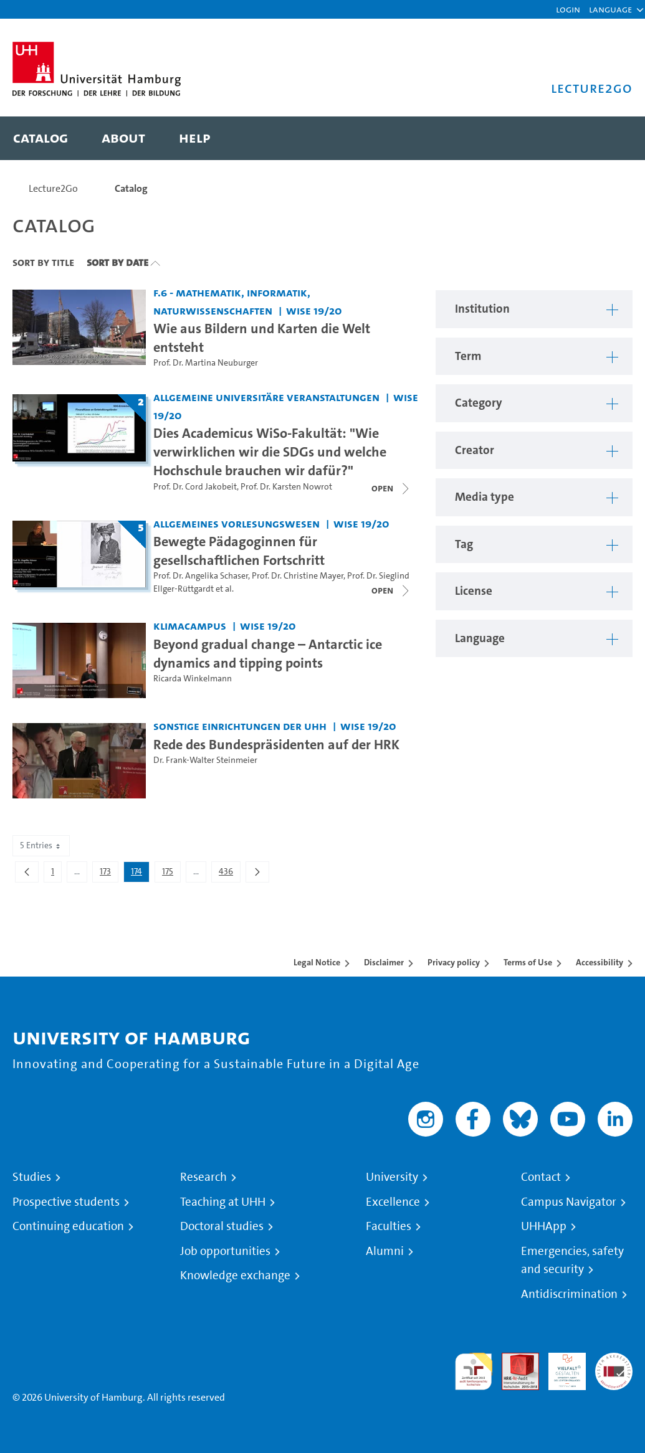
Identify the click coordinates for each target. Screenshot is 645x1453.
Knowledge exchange (235, 1275)
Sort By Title (43, 262)
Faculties (388, 1226)
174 (140, 874)
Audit (513, 1359)
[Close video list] (391, 488)
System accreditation (614, 1367)
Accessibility (599, 962)
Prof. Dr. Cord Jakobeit (195, 487)
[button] (610, 9)
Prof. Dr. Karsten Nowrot (286, 487)
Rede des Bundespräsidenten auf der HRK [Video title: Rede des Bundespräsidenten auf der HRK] (276, 744)
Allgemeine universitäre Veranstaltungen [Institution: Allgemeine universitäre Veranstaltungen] (266, 397)
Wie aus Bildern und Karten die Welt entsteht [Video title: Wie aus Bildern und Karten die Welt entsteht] (261, 337)
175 (171, 874)
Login (568, 9)
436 (229, 874)
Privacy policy (454, 962)
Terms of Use (528, 962)
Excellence (393, 1202)
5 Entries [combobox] (41, 845)
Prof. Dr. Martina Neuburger (205, 363)
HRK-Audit (560, 1367)
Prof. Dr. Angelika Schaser (200, 576)
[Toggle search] (611, 138)
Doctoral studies (222, 1226)
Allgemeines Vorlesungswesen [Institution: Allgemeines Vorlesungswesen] (236, 523)
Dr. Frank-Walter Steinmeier (205, 760)
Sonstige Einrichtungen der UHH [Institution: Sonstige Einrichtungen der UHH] (240, 726)
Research (203, 1177)
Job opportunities (225, 1251)
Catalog (131, 188)
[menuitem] (40, 138)
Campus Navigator (568, 1202)
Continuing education (68, 1226)
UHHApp (543, 1226)
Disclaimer (384, 962)
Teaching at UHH (222, 1202)
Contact (541, 1177)
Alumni (385, 1251)
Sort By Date (117, 262)
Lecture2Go (53, 188)
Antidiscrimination (569, 1294)
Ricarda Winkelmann (192, 678)
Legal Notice (317, 962)
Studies (31, 1177)
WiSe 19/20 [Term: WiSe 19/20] (314, 310)
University (392, 1177)
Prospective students (66, 1202)
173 (109, 874)
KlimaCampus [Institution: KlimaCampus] (189, 625)
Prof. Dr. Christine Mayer (297, 576)
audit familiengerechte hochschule (473, 1371)
